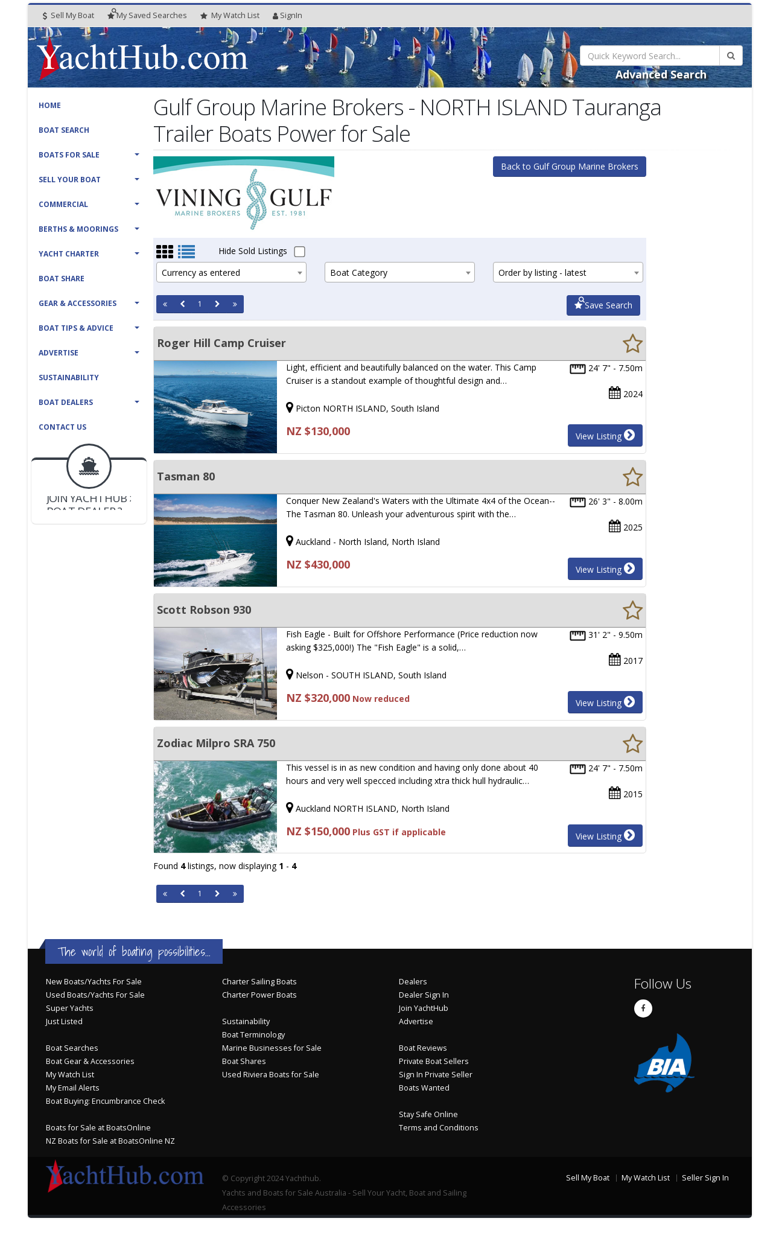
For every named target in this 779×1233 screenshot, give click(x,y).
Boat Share (61, 278)
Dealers (413, 982)
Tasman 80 (186, 476)
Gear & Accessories (77, 303)
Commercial (63, 204)
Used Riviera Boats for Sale (270, 1074)
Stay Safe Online (428, 1114)
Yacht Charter (69, 254)
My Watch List (70, 1074)
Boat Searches (72, 1048)
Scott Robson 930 (204, 609)
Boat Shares (244, 1061)
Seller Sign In (705, 1178)
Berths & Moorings (78, 229)
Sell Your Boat (70, 179)
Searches (147, 15)
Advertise (58, 353)
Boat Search (64, 130)
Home (50, 105)
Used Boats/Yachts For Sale (95, 995)
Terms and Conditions (439, 1128)
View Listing (605, 435)
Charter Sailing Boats (259, 982)
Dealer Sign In (424, 995)
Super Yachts (70, 1008)
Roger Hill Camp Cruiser (221, 342)
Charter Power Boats (259, 995)
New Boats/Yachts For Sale (94, 982)
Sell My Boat (68, 15)
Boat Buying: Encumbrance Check (105, 1101)
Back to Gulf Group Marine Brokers (569, 166)
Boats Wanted (424, 1088)
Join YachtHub (423, 1008)
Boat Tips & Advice (76, 328)
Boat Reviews (423, 1048)
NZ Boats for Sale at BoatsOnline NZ (110, 1141)
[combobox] (231, 272)
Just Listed (64, 1021)
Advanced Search (661, 74)
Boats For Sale (69, 155)
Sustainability (69, 377)
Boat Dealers (66, 402)
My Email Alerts (73, 1088)
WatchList (229, 15)
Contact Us (62, 427)
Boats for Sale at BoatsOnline (98, 1128)
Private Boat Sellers (434, 1061)
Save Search (603, 305)
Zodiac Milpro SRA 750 (216, 743)
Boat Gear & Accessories (90, 1061)
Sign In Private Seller (435, 1074)
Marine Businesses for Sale (272, 1048)
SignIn (287, 15)
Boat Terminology (253, 1035)
